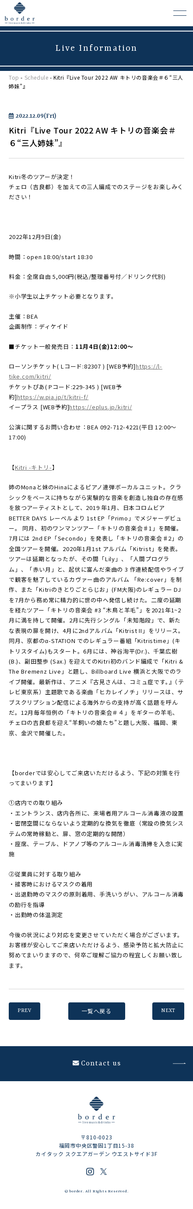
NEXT (168, 1011)
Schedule (37, 77)
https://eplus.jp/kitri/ (100, 407)
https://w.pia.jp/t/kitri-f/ (53, 397)
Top (14, 77)
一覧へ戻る (96, 1011)
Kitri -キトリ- (33, 467)
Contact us (97, 1064)
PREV (25, 1011)
